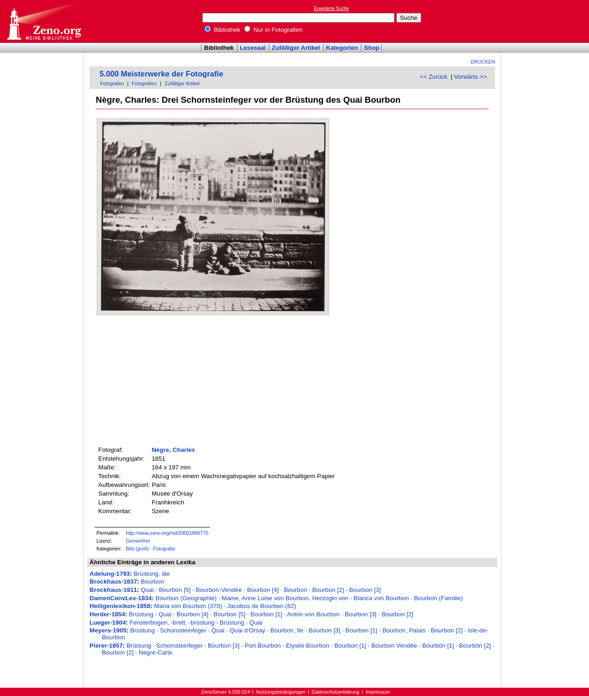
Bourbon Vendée (394, 645)
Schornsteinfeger (183, 630)
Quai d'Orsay (247, 630)
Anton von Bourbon (313, 614)
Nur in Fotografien (273, 29)
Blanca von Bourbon (381, 598)
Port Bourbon (263, 645)
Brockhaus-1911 (113, 589)
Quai (147, 589)
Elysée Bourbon (307, 645)
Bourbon (152, 581)
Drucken (483, 61)
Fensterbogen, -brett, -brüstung (172, 622)
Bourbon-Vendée (219, 589)
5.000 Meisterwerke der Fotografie (161, 74)
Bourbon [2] (328, 589)
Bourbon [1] (266, 614)
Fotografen (112, 83)
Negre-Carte (155, 652)
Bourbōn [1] (438, 645)
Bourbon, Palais (404, 630)
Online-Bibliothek (44, 21)
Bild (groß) (137, 548)
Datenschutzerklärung (335, 692)
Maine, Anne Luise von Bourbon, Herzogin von (285, 598)
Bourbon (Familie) (438, 598)
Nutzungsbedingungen (281, 692)
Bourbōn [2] (475, 645)
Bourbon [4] (263, 589)
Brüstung (141, 614)
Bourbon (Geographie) (186, 598)
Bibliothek (223, 29)
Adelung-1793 (109, 573)
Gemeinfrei (138, 541)
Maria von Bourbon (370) (188, 605)
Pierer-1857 (106, 645)
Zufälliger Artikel (296, 47)
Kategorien (342, 47)
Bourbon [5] (175, 589)
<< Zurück (434, 76)
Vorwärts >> (470, 76)
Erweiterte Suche (331, 8)
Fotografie (164, 548)
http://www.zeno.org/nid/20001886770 (167, 533)
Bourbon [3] (365, 589)
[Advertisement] (546, 21)
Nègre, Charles (173, 449)
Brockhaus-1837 (113, 581)
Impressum (377, 692)
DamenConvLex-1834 (120, 598)
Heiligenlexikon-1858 (119, 605)
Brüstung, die (152, 573)
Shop (371, 47)
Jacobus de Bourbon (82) (261, 605)
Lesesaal (252, 47)
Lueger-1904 (107, 622)
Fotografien (144, 83)
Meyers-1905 (107, 630)
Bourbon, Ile (287, 630)
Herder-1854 (107, 614)
